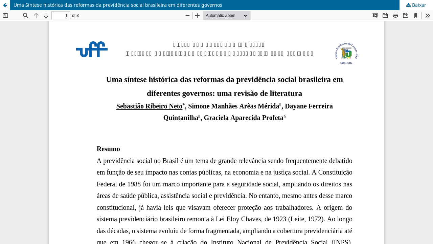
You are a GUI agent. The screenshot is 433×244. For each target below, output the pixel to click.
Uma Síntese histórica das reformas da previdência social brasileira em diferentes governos (118, 5)
